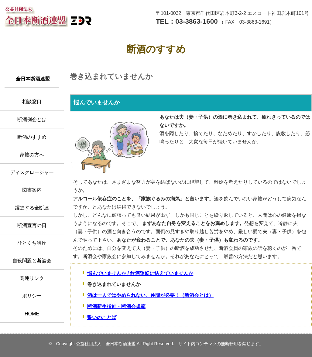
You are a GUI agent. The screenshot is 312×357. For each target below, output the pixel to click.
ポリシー (32, 295)
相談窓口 (32, 101)
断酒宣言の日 (31, 225)
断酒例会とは (31, 119)
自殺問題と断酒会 (31, 260)
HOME (32, 313)
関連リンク (32, 278)
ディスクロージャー (32, 172)
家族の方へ (32, 154)
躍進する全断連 (32, 207)
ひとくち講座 (31, 243)
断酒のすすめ (31, 137)
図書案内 (32, 189)
